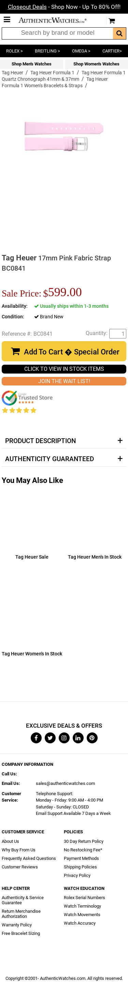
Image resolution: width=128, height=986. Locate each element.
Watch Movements (82, 914)
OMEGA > (81, 51)
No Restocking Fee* (83, 849)
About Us (10, 841)
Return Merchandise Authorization (21, 914)
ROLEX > (14, 51)
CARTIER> (112, 51)
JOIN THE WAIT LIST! (64, 381)
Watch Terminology (82, 906)
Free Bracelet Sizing (21, 933)
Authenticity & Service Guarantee (23, 900)
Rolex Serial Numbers (84, 897)
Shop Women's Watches (96, 63)
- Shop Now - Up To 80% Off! (64, 6)
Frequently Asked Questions (29, 858)
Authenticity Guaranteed (49, 459)
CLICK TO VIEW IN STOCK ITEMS (64, 369)
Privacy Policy (77, 875)
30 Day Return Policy (83, 841)
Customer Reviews (20, 866)
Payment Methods (81, 858)
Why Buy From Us (18, 849)
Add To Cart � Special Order (71, 352)
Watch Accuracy (80, 923)
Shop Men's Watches (32, 63)
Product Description (40, 441)
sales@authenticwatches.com (65, 783)
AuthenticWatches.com (57, 20)
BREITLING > (47, 51)
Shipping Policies (80, 866)
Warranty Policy (17, 924)
